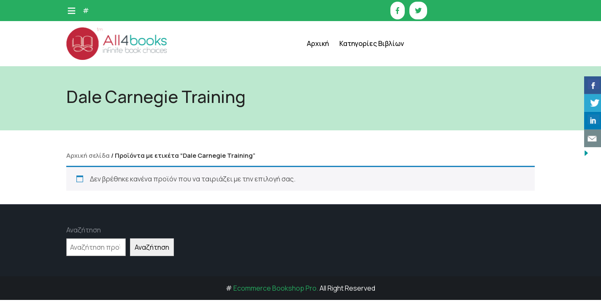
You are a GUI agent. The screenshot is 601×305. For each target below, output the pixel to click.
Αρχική (318, 43)
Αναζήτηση (83, 230)
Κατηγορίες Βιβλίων (371, 43)
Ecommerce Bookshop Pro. (275, 288)
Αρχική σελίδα (88, 155)
